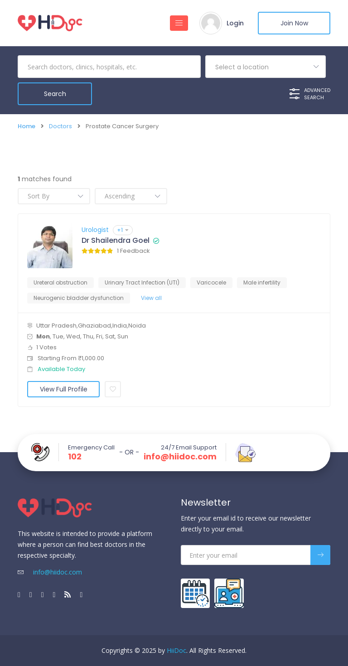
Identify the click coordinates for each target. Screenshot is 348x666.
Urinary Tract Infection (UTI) (142, 282)
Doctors (60, 126)
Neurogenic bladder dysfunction (79, 298)
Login (235, 23)
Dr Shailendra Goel (116, 241)
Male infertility (261, 282)
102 (75, 456)
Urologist (95, 229)
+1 (123, 230)
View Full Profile (63, 389)
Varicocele (211, 282)
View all (151, 298)
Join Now (294, 23)
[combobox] (265, 66)
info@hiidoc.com (180, 456)
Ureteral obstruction (60, 282)
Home (26, 126)
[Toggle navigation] (179, 23)
